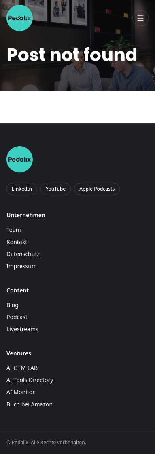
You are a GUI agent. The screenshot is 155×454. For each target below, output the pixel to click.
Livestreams (22, 329)
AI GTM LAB (22, 368)
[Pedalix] (19, 18)
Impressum (21, 266)
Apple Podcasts (97, 188)
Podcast (17, 317)
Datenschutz (23, 254)
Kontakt (16, 242)
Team (13, 229)
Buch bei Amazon (29, 404)
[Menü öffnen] (140, 18)
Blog (12, 305)
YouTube (56, 188)
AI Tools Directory (29, 380)
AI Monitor (20, 392)
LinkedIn (22, 188)
